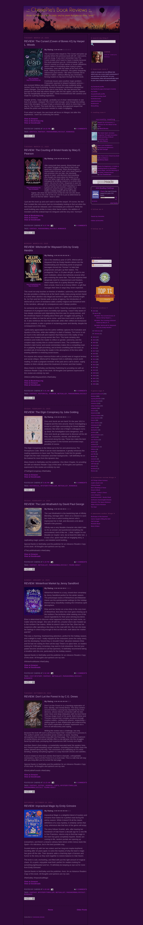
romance (70, 132)
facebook (94, 468)
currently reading (105, 119)
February (97, 331)
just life (93, 454)
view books (114, 203)
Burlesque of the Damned (99, 516)
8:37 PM (46, 225)
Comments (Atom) (38, 917)
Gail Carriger (103, 149)
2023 (94, 340)
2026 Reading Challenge (105, 188)
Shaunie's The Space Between (101, 502)
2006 (94, 381)
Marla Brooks (103, 128)
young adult (74, 565)
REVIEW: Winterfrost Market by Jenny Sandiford (51, 583)
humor (93, 420)
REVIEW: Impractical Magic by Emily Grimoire (50, 806)
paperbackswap (96, 101)
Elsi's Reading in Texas (98, 487)
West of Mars (95, 526)
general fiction (95, 434)
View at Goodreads (32, 123)
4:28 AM (46, 889)
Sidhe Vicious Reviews (98, 504)
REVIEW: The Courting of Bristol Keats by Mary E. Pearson (52, 152)
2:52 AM (46, 673)
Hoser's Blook (95, 490)
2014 (94, 359)
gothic (41, 785)
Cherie (102, 191)
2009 (94, 373)
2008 (94, 375)
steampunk (94, 425)
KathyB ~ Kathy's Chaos (99, 492)
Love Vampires (96, 495)
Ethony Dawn (103, 160)
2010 (94, 370)
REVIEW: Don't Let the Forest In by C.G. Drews (51, 696)
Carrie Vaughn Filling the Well (100, 519)
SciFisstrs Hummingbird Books (101, 500)
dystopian (94, 430)
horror (52, 393)
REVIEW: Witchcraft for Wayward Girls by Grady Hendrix (51, 249)
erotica (33, 132)
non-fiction (94, 439)
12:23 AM (46, 782)
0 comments (81, 128)
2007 (94, 378)
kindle (93, 456)
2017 (94, 351)
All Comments (97, 265)
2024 (94, 337)
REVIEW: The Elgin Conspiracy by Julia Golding (51, 412)
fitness (93, 471)
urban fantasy (95, 406)
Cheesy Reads (95, 485)
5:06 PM (46, 483)
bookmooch (95, 103)
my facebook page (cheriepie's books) (103, 89)
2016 (94, 353)
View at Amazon (31, 119)
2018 (94, 348)
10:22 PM (46, 128)
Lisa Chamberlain (105, 174)
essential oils (95, 446)
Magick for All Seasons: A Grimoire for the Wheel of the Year (107, 124)
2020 (94, 342)
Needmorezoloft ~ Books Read (101, 497)
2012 (94, 364)
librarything (94, 106)
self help (93, 463)
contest (93, 444)
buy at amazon (33, 78)
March (96, 313)
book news (94, 461)
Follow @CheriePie (97, 220)
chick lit (93, 427)
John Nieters (103, 141)
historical (43, 393)
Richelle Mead (95, 523)
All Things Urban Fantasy (99, 480)
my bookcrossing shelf (98, 96)
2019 (94, 345)
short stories (95, 422)
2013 (94, 362)
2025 (94, 311)
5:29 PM (46, 562)
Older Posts (82, 910)
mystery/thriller (49, 486)
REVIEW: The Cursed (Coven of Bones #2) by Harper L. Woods (54, 43)
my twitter (94, 91)
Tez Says (94, 507)
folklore (93, 449)
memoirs (94, 459)
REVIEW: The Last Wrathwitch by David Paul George (54, 504)
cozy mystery (36, 676)
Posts (95, 261)
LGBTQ (56, 785)
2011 (94, 367)
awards (93, 466)
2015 (94, 356)
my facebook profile (97, 86)
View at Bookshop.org (33, 121)
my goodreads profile (98, 94)
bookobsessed (96, 98)
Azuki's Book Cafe (97, 483)
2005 (94, 384)
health (93, 451)
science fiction (96, 415)
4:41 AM (46, 391)
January (97, 333)
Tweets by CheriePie (97, 216)
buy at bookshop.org (33, 80)
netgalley (62, 393)
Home (50, 910)
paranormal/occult (56, 132)
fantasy (42, 132)
